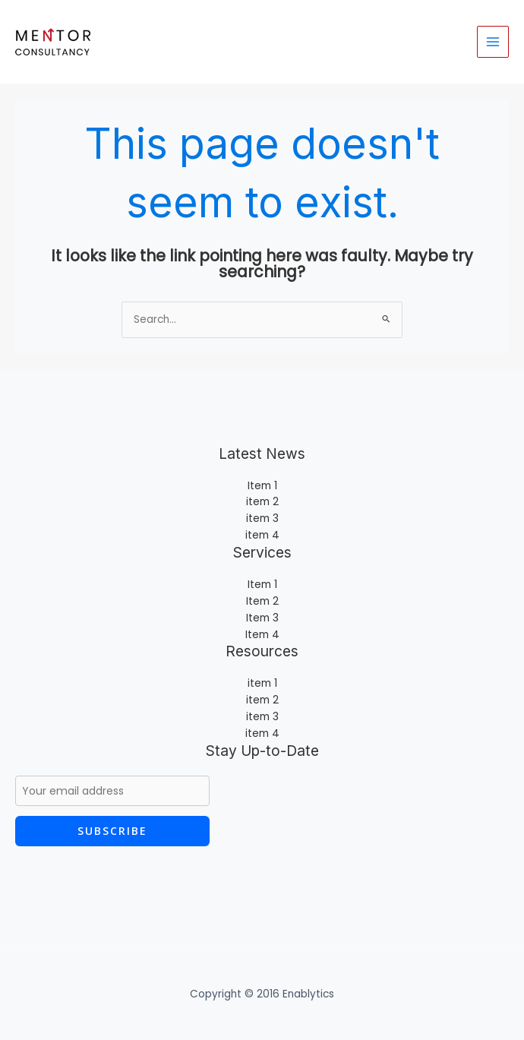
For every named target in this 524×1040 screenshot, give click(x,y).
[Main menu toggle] (493, 42)
